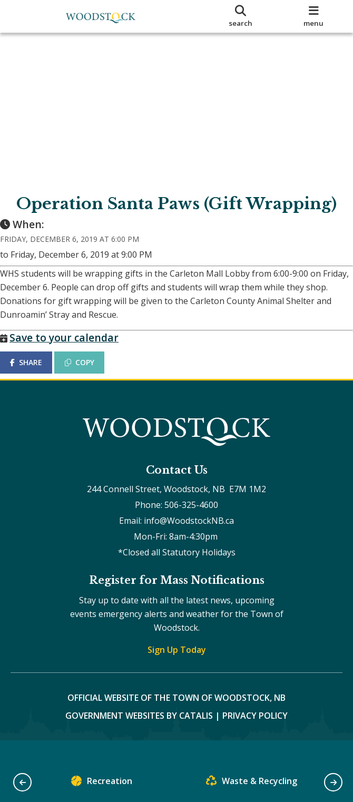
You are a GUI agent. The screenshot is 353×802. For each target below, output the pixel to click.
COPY (90, 373)
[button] (22, 782)
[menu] (314, 16)
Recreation (101, 783)
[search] (241, 16)
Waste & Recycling (251, 783)
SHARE (37, 373)
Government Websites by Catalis (139, 736)
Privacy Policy (255, 736)
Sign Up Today (177, 671)
